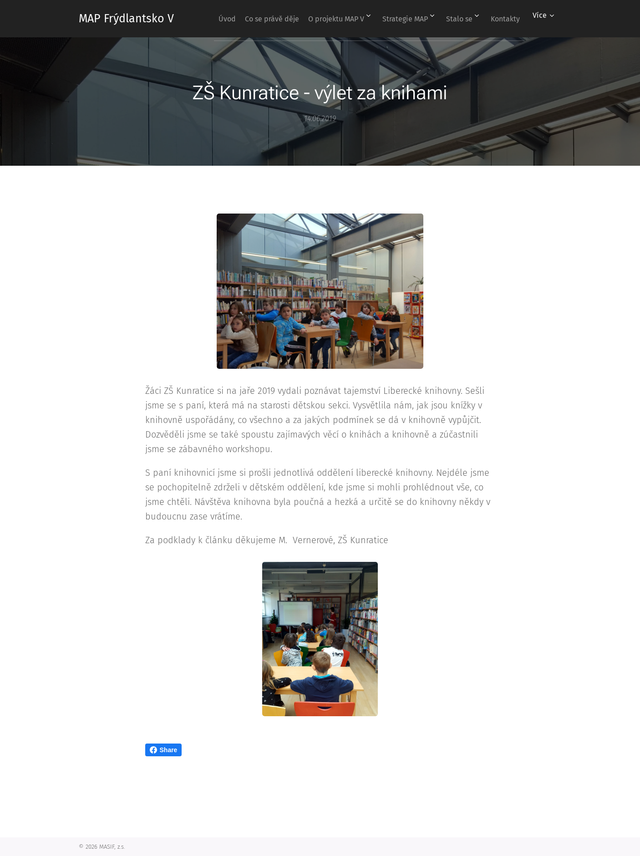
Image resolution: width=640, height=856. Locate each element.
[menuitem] (241, 18)
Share (164, 750)
